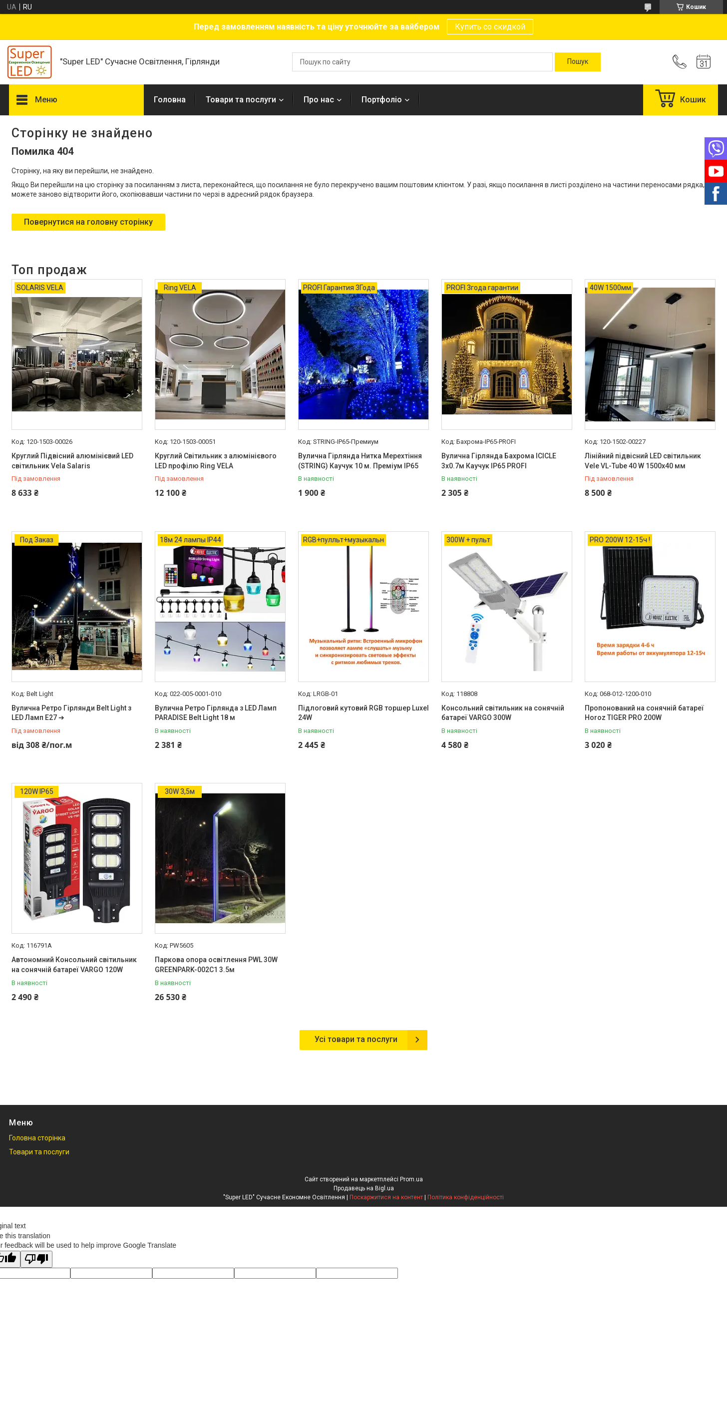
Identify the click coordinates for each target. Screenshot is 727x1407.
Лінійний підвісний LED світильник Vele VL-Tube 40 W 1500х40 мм (643, 461)
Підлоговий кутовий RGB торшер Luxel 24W (363, 713)
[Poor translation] (36, 1259)
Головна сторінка (37, 1138)
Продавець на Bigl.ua (364, 1188)
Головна (170, 99)
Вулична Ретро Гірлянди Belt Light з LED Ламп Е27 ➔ (71, 713)
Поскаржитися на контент (386, 1197)
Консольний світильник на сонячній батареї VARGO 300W (502, 713)
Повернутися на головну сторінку (88, 222)
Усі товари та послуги (356, 1039)
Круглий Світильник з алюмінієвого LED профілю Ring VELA (216, 461)
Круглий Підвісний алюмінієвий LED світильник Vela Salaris (72, 461)
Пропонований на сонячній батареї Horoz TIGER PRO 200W (644, 713)
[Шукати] (578, 61)
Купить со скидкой (490, 26)
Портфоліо (382, 99)
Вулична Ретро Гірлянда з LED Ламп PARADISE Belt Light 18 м (216, 713)
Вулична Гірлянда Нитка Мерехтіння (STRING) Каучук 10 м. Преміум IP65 (360, 461)
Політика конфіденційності (465, 1197)
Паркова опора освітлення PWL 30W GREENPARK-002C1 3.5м (216, 965)
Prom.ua (411, 1179)
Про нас (319, 99)
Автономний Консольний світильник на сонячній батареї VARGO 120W (74, 965)
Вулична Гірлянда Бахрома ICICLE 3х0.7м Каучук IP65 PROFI (498, 461)
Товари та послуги (241, 99)
